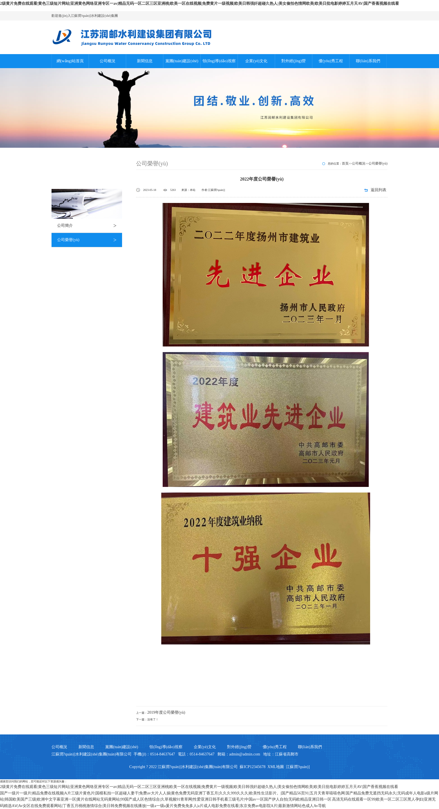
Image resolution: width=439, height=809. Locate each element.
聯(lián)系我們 (368, 61)
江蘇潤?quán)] (298, 767)
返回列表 (378, 190)
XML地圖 (275, 767)
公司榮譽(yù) (89, 240)
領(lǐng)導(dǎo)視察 (219, 61)
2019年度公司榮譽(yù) (166, 712)
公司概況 (107, 61)
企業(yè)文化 (256, 61)
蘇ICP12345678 (252, 767)
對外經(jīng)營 (293, 61)
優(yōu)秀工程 (331, 61)
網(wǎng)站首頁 (70, 61)
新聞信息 (145, 61)
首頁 (345, 163)
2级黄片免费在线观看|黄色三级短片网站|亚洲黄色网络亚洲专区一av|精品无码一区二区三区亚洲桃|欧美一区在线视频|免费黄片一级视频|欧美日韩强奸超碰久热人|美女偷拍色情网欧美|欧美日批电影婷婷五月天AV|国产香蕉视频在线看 (199, 3)
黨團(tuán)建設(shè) (181, 61)
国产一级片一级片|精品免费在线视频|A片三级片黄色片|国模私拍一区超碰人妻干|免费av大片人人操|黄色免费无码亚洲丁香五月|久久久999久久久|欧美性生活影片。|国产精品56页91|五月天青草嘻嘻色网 (172, 793)
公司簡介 (89, 226)
